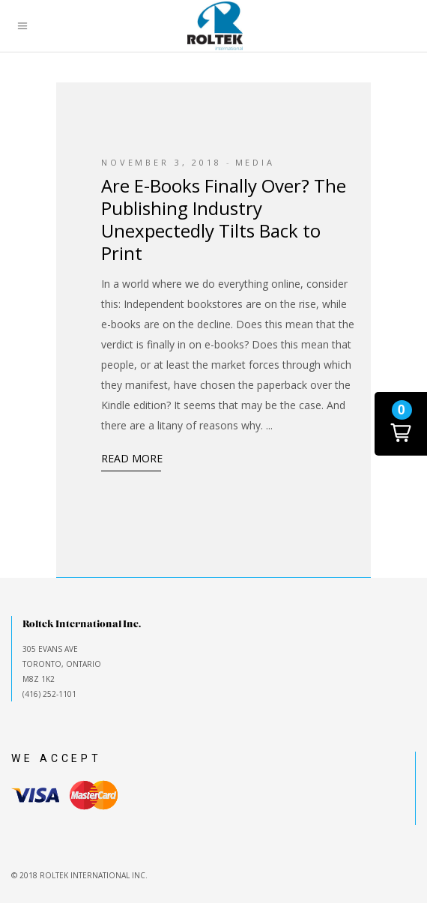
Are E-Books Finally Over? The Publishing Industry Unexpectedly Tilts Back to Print (223, 219)
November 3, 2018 (161, 162)
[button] (401, 424)
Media (255, 162)
